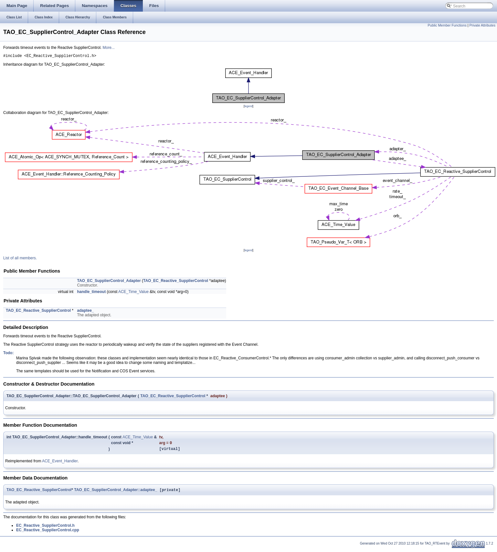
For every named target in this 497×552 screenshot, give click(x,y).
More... (108, 47)
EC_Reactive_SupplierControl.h (45, 528)
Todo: (8, 354)
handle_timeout (91, 292)
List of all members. (20, 259)
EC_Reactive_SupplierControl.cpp (47, 533)
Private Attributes (482, 25)
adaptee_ (85, 311)
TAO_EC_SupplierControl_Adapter (109, 281)
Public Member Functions (447, 25)
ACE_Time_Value (133, 292)
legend (248, 107)
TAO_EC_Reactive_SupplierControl (175, 281)
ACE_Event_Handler (60, 463)
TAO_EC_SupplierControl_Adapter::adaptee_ (115, 493)
